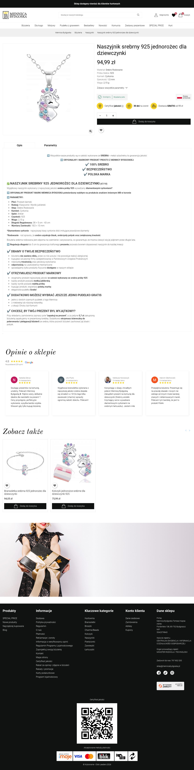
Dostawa (40, 618)
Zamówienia (131, 622)
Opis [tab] (19, 145)
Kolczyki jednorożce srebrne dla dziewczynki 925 (68, 492)
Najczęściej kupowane (13, 626)
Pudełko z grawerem (69, 25)
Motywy (51, 25)
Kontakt (39, 653)
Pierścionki (90, 641)
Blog (5, 630)
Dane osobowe (133, 618)
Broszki (88, 626)
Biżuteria (26, 25)
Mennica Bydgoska (63, 33)
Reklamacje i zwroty (45, 638)
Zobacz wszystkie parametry (112, 88)
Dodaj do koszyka (146, 121)
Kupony (129, 630)
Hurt (170, 25)
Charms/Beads (92, 630)
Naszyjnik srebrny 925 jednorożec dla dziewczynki (118, 33)
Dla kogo (39, 25)
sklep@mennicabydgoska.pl (168, 666)
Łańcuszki (89, 649)
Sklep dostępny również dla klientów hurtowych (97, 3)
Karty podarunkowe (45, 673)
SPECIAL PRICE (156, 25)
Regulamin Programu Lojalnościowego (54, 645)
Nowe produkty (10, 622)
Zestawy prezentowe (135, 25)
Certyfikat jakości (44, 661)
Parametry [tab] (50, 145)
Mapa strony (42, 657)
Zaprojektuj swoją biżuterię (49, 649)
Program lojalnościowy (47, 677)
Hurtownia (90, 618)
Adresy (129, 626)
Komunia (116, 25)
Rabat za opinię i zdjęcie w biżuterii (52, 665)
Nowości (103, 25)
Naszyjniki (89, 33)
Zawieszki (89, 645)
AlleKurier (179, 685)
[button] (184, 15)
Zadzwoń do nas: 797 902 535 (169, 660)
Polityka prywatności (46, 622)
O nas (38, 630)
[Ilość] (106, 115)
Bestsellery (89, 25)
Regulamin (41, 626)
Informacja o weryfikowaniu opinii (52, 641)
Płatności (40, 634)
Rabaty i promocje (44, 669)
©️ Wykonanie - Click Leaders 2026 (97, 764)
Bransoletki (90, 622)
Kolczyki (89, 634)
